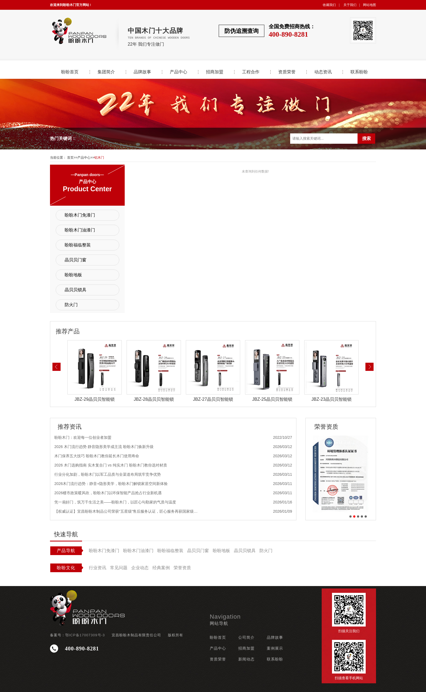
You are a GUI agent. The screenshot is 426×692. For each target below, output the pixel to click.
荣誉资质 (182, 567)
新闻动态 (246, 659)
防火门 (71, 304)
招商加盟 (214, 72)
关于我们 (349, 5)
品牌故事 (142, 72)
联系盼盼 (359, 72)
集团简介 (106, 72)
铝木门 (99, 157)
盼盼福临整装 (78, 245)
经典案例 (161, 567)
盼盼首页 (70, 72)
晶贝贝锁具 (75, 289)
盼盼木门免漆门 (80, 215)
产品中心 (178, 72)
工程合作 (250, 72)
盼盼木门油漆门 (80, 230)
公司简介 (246, 637)
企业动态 (140, 567)
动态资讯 (323, 72)
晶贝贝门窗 (75, 260)
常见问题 (118, 567)
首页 (70, 157)
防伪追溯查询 (241, 31)
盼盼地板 (73, 275)
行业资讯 (97, 567)
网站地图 (369, 5)
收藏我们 (329, 5)
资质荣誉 (287, 72)
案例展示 (275, 648)
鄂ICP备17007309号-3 (85, 635)
